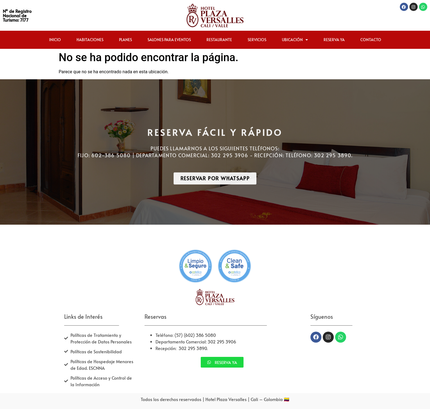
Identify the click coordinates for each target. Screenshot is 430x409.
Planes (125, 39)
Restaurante (219, 39)
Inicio (55, 39)
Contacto (370, 39)
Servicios (257, 39)
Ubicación (295, 39)
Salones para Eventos (169, 39)
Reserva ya (334, 39)
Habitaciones (90, 39)
